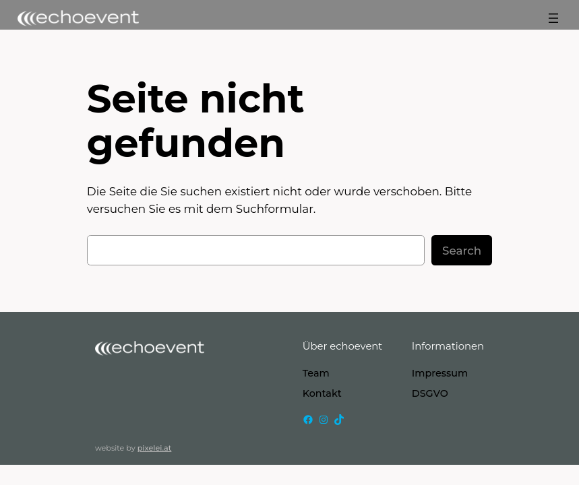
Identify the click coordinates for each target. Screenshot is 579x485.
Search (461, 250)
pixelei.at (155, 448)
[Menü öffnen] (553, 18)
